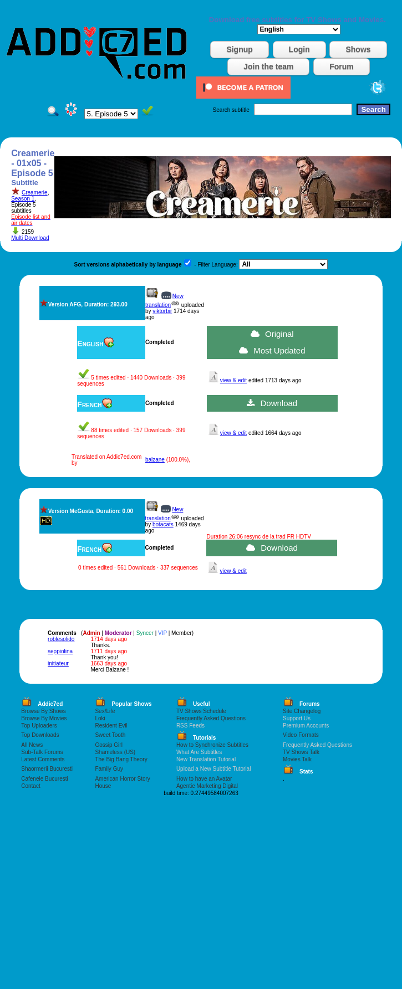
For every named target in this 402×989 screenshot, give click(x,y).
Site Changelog (301, 711)
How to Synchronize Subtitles (212, 745)
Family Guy (109, 769)
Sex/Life (105, 711)
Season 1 (22, 199)
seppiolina (60, 651)
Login (299, 49)
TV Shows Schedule (201, 711)
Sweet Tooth (110, 735)
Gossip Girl (108, 745)
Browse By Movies (44, 718)
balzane (155, 460)
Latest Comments (42, 759)
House (103, 786)
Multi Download (30, 238)
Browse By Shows (43, 711)
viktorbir (162, 311)
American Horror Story (122, 779)
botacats (163, 524)
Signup (239, 49)
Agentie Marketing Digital (207, 786)
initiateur (58, 663)
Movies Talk (297, 759)
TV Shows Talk (301, 752)
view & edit (233, 380)
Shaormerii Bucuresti (47, 769)
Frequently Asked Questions (211, 718)
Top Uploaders (39, 725)
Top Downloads (40, 735)
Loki (100, 718)
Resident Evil (111, 725)
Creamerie (35, 192)
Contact (30, 786)
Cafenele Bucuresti (44, 779)
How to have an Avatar (204, 779)
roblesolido (61, 639)
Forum (341, 66)
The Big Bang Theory (121, 759)
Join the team (268, 66)
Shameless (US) (115, 752)
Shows (357, 49)
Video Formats (301, 735)
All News (32, 745)
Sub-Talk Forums (42, 752)
